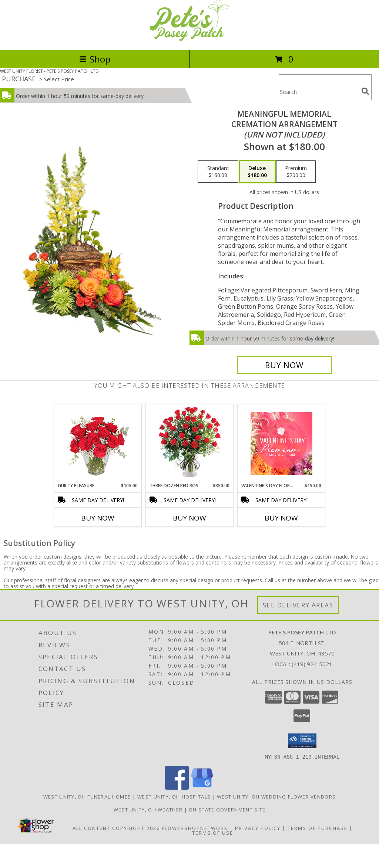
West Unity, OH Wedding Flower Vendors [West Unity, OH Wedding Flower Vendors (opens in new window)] (276, 796)
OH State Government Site (227, 809)
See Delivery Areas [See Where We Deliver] (298, 605)
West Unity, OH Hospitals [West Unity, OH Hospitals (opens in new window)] (174, 796)
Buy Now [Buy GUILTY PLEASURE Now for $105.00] (97, 518)
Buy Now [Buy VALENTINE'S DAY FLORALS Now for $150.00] (281, 518)
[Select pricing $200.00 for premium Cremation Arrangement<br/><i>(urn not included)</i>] (295, 171)
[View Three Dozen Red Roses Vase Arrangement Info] (190, 443)
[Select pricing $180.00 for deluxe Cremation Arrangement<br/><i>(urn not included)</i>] (257, 171)
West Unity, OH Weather (148, 809)
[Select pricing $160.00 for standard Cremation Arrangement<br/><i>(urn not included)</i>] (218, 171)
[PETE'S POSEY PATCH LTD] (189, 39)
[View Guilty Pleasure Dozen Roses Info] (98, 443)
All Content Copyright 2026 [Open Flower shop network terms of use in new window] (116, 827)
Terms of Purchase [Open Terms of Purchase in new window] (318, 827)
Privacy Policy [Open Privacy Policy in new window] (258, 827)
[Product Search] (318, 92)
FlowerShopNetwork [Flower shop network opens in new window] (195, 827)
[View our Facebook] (177, 787)
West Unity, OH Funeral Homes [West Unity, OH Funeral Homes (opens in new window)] (87, 796)
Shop (94, 59)
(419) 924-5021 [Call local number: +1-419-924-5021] (312, 664)
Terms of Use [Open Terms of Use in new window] (212, 832)
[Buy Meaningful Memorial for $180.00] (284, 365)
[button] (302, 740)
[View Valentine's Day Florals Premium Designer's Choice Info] (281, 443)
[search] (365, 91)
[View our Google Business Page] (202, 787)
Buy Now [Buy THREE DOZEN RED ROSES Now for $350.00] (189, 518)
